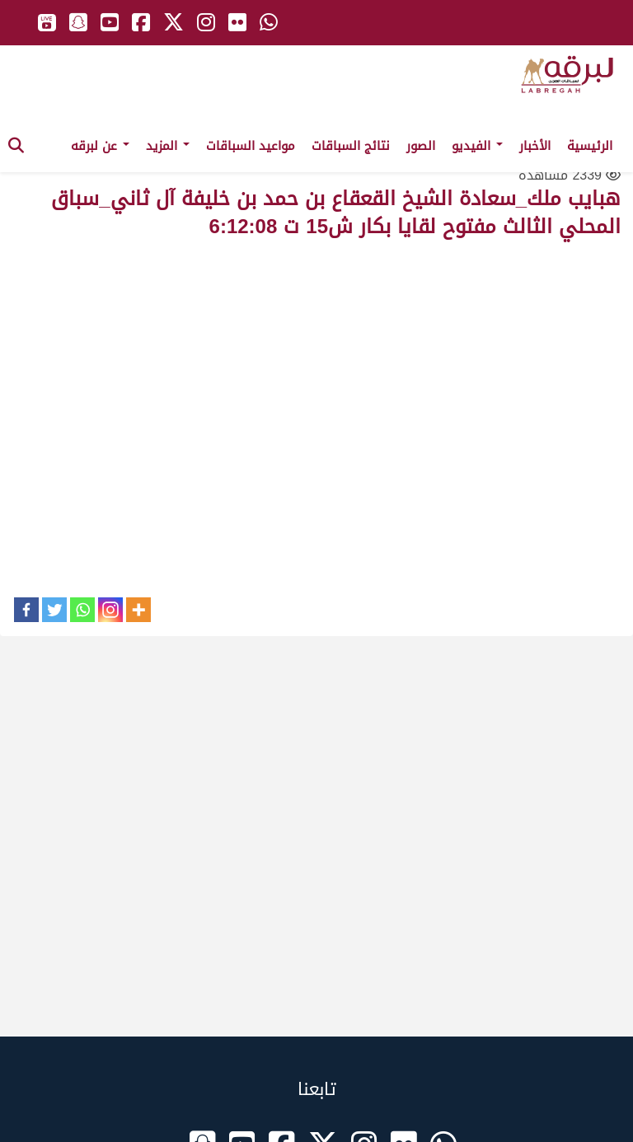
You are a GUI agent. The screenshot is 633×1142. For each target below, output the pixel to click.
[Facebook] (26, 609)
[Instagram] (110, 609)
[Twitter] (54, 609)
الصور (420, 145)
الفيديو (477, 145)
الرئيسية (589, 145)
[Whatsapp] (82, 609)
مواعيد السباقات (250, 145)
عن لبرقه (100, 145)
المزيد (168, 145)
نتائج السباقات (351, 145)
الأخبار (535, 145)
